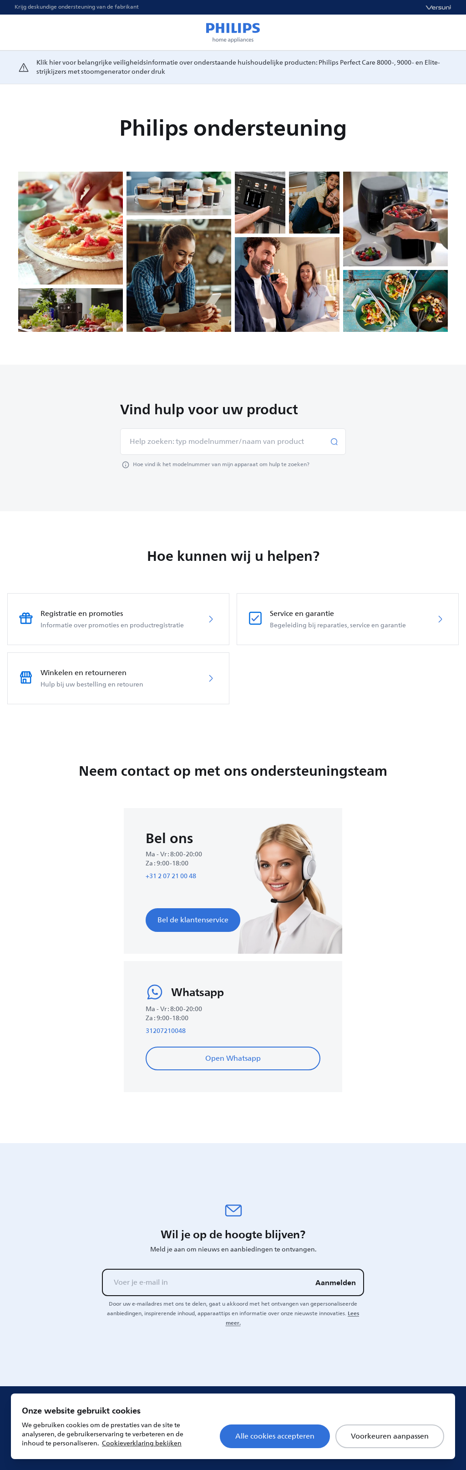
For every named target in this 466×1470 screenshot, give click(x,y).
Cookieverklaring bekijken (142, 1443)
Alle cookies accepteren (274, 1436)
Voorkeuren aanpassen (390, 1436)
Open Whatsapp (233, 1058)
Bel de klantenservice (192, 920)
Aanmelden (335, 1282)
